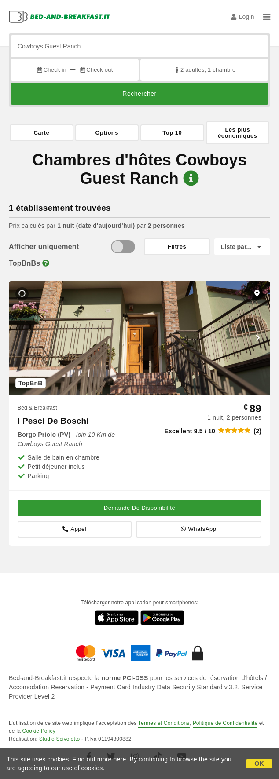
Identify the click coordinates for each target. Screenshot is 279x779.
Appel (74, 529)
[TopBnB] (123, 246)
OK (259, 763)
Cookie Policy (38, 731)
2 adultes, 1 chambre (204, 69)
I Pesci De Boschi (53, 420)
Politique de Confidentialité (225, 723)
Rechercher (139, 93)
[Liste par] (242, 246)
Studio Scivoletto (59, 739)
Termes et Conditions (164, 723)
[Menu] (266, 16)
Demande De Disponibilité (139, 508)
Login (242, 16)
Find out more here (99, 759)
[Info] (45, 263)
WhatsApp (198, 529)
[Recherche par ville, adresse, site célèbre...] (139, 46)
